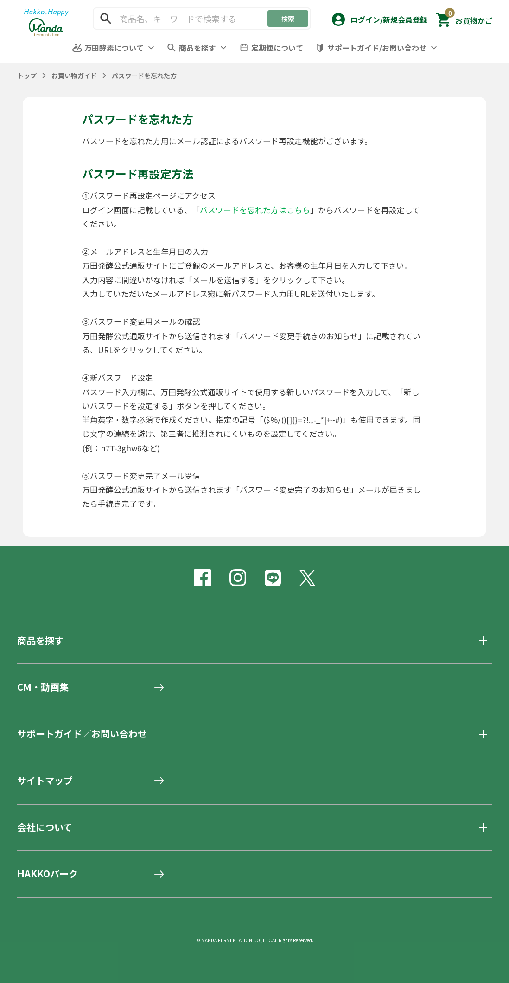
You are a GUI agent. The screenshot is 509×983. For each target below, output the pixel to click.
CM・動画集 (43, 687)
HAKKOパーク (47, 873)
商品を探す (197, 47)
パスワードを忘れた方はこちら (255, 209)
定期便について (277, 47)
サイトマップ (45, 780)
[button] (378, 17)
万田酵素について (114, 47)
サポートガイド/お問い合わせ (376, 47)
